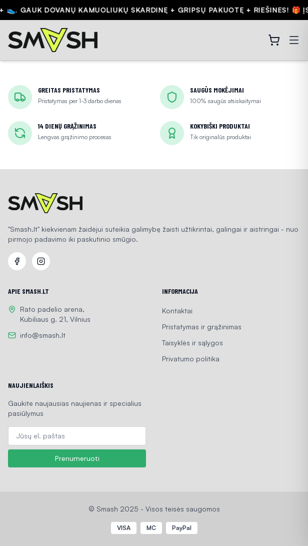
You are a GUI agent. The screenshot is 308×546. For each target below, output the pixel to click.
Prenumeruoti (77, 458)
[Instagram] (41, 261)
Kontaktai (177, 310)
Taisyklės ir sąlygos (192, 342)
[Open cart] (274, 40)
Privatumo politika (191, 358)
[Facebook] (17, 261)
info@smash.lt (43, 335)
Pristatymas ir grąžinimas (202, 326)
